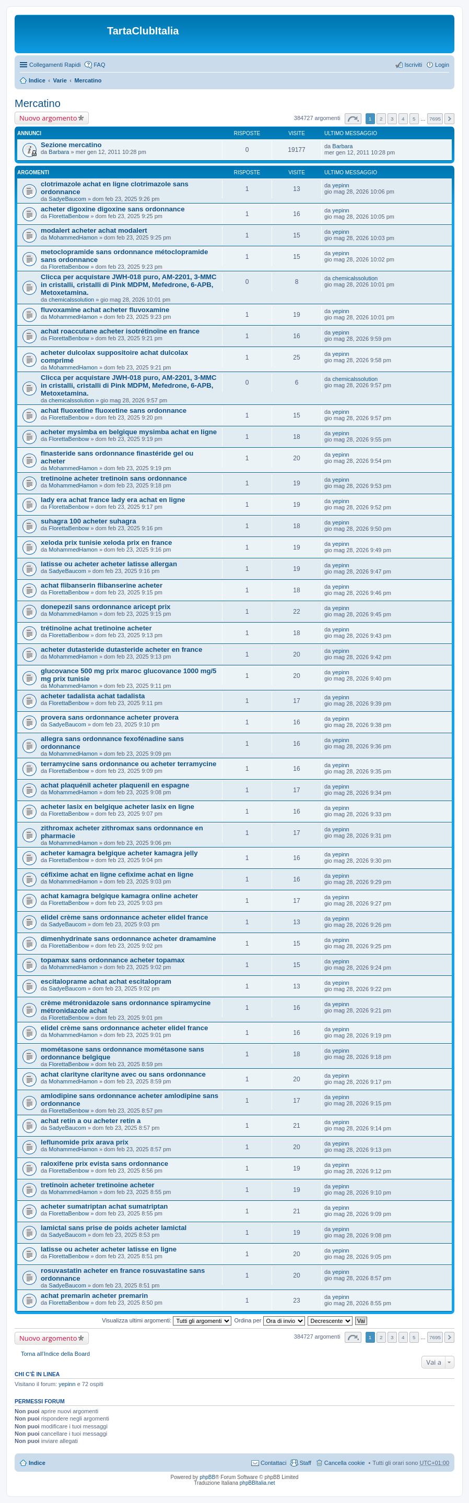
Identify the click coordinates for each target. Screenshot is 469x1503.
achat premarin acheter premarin (94, 1295)
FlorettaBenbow (69, 216)
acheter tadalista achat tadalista (93, 696)
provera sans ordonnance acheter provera (110, 717)
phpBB (207, 1477)
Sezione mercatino (71, 145)
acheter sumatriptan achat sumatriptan (104, 1206)
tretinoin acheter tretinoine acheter (98, 1185)
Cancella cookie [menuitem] (344, 1463)
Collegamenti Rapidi (54, 65)
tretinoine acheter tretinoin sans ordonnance (114, 478)
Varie (59, 80)
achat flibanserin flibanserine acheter (101, 585)
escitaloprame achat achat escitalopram (106, 981)
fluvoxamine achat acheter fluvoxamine (105, 310)
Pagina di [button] (353, 118)
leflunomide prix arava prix (84, 1142)
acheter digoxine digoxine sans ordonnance (113, 209)
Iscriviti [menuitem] (413, 65)
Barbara (59, 152)
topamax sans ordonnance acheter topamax (113, 960)
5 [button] (414, 119)
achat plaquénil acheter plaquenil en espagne (115, 785)
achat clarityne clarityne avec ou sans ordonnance (123, 1074)
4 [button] (403, 119)
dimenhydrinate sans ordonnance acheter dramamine (128, 939)
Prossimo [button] (449, 118)
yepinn (340, 185)
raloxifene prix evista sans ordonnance (104, 1163)
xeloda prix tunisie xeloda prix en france (106, 542)
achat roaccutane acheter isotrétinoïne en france (120, 331)
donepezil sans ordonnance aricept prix (105, 607)
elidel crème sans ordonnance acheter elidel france (124, 917)
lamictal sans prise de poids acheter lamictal (113, 1228)
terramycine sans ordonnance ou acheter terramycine (128, 764)
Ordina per (269, 1320)
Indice (37, 80)
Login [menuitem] (442, 65)
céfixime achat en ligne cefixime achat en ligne (117, 874)
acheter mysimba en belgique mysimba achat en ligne (129, 432)
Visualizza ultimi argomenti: (166, 1320)
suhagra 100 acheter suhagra (88, 521)
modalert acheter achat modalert (94, 230)
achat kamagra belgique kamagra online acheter (119, 896)
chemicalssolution (71, 299)
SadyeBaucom (67, 199)
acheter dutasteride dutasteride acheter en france (121, 649)
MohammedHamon (73, 237)
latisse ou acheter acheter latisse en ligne (109, 1249)
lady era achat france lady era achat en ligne (113, 500)
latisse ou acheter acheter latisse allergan (109, 564)
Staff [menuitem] (305, 1463)
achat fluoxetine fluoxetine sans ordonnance (113, 410)
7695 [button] (435, 119)
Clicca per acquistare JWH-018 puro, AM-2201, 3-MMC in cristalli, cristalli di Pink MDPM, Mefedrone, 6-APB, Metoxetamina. (129, 284)
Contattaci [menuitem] (274, 1463)
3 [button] (392, 119)
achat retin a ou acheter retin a (90, 1121)
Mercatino (87, 80)
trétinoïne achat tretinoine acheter (96, 628)
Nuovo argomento (48, 118)
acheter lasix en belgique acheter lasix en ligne (117, 806)
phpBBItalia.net (257, 1483)
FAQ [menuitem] (99, 65)
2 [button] (381, 119)
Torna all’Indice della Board (55, 1354)
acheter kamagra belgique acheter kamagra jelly (119, 853)
